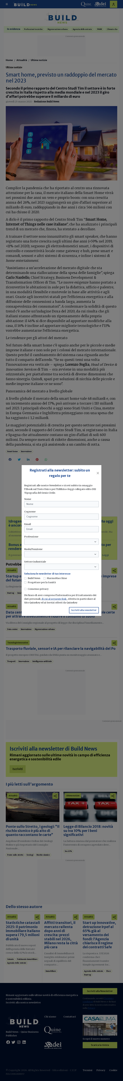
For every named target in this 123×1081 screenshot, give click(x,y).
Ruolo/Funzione (33, 549)
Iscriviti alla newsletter (84, 610)
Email (27, 524)
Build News (34, 578)
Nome (27, 499)
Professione (31, 536)
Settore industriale (35, 561)
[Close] (98, 473)
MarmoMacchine (57, 578)
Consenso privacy (38, 589)
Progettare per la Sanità (42, 582)
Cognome (30, 511)
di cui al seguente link (54, 598)
